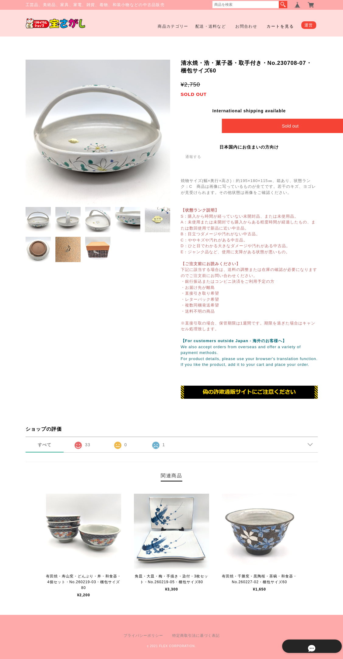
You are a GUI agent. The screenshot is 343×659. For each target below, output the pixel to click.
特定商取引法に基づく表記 (196, 635)
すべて (44, 445)
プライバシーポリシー (143, 635)
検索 (283, 4)
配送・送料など (210, 26)
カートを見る (280, 26)
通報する (193, 157)
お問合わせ (246, 26)
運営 (308, 25)
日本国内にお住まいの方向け (249, 147)
